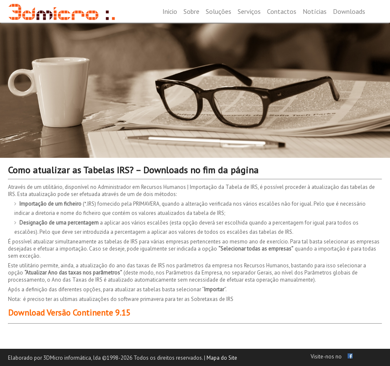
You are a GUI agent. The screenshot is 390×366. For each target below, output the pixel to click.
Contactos (281, 11)
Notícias (315, 11)
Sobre (191, 11)
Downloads (349, 11)
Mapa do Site (222, 357)
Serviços (249, 11)
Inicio (169, 11)
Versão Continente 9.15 (89, 312)
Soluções (218, 11)
